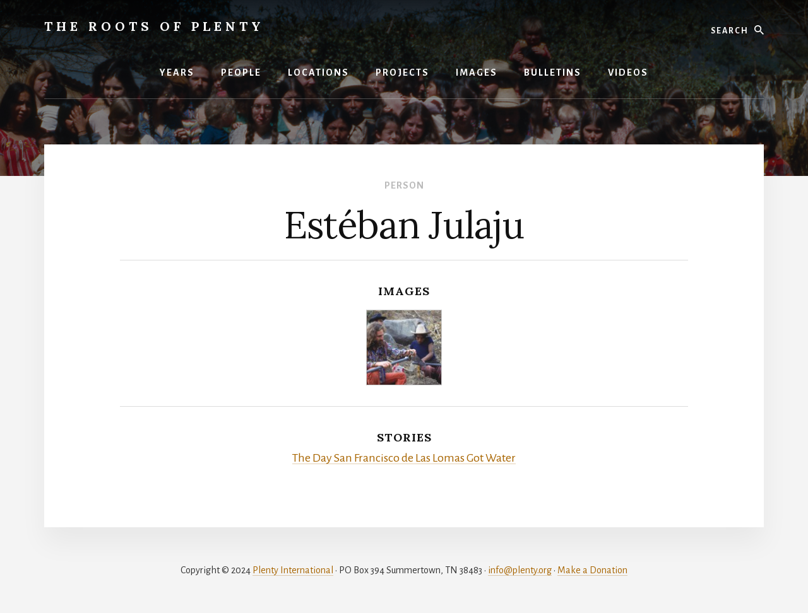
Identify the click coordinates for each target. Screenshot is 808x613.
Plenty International (292, 570)
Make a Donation (592, 570)
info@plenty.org (520, 570)
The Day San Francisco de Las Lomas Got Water (404, 458)
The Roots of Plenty (154, 26)
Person (404, 185)
